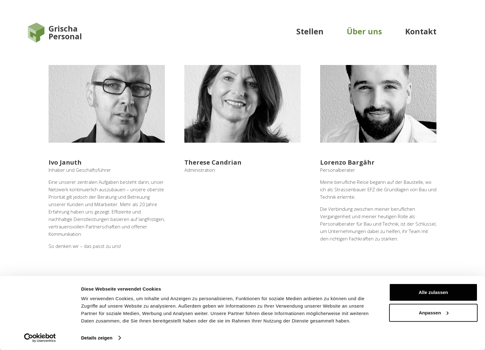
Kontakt (420, 31)
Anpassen (434, 312)
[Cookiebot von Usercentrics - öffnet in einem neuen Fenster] (40, 338)
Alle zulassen (433, 292)
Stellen (310, 31)
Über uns (364, 31)
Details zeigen (96, 337)
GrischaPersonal (65, 32)
